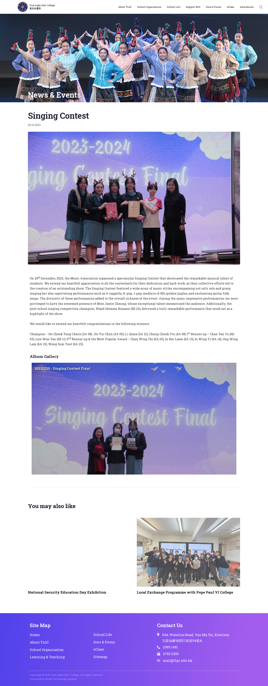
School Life (173, 6)
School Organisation (149, 6)
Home (35, 635)
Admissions (247, 6)
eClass (230, 6)
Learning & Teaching (47, 657)
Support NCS (193, 6)
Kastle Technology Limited (60, 679)
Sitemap (100, 657)
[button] (261, 7)
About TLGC (125, 6)
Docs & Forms (213, 6)
